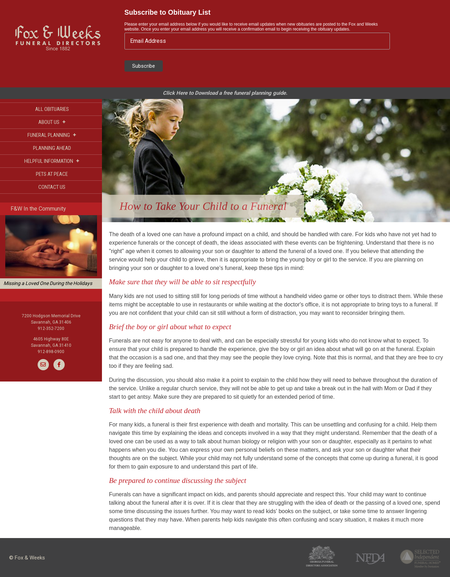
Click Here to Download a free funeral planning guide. (225, 93)
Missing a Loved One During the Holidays (48, 283)
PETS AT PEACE (52, 174)
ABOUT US (52, 122)
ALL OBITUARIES (52, 109)
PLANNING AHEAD (52, 148)
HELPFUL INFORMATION (51, 161)
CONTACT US (51, 187)
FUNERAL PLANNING (51, 135)
